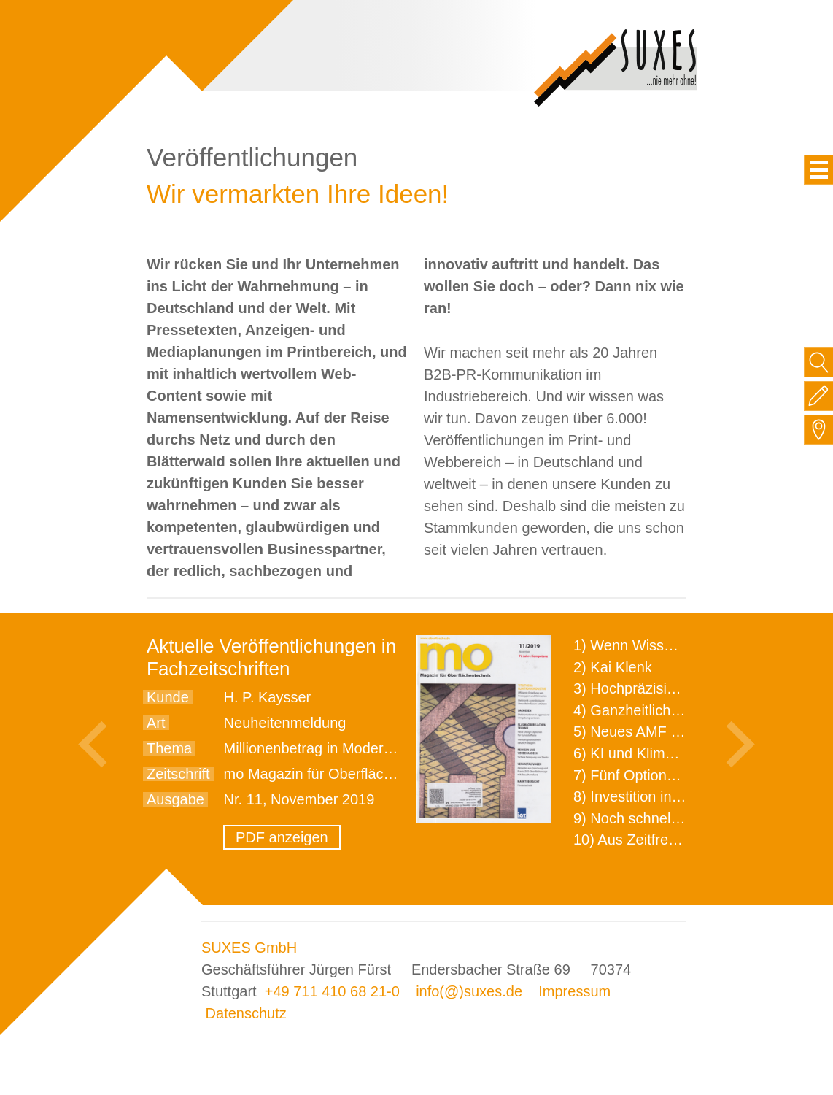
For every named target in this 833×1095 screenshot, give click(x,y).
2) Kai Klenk (612, 667)
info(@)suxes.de (469, 991)
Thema (169, 748)
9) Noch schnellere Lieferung (666, 818)
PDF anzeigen (282, 837)
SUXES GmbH (249, 948)
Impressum (574, 991)
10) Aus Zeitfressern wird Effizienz (683, 839)
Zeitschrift (178, 773)
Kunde (168, 697)
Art (156, 722)
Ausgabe (175, 799)
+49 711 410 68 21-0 (332, 991)
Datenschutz (246, 1013)
